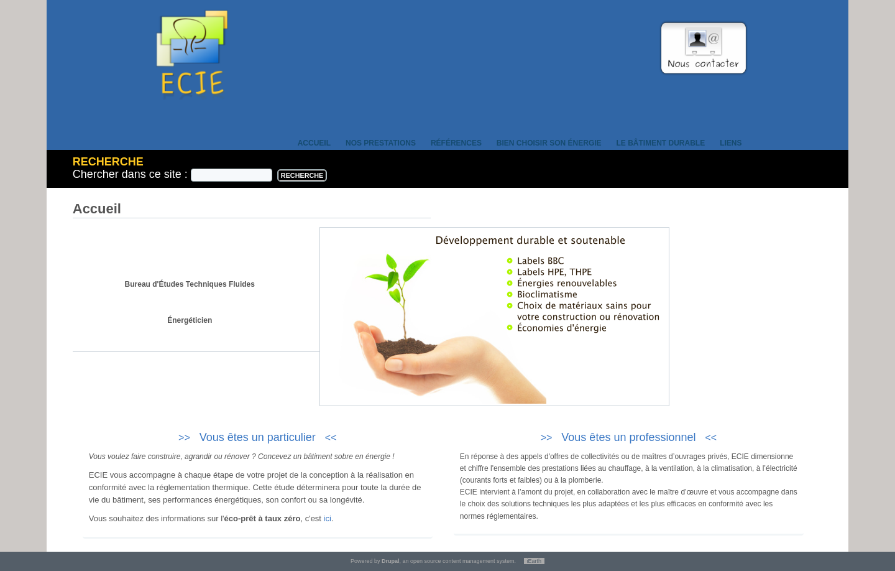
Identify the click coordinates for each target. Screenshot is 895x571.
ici (327, 518)
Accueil (314, 143)
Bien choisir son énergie (549, 143)
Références (456, 143)
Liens (730, 143)
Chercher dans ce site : (132, 174)
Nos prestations (381, 143)
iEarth (534, 561)
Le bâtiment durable (661, 143)
